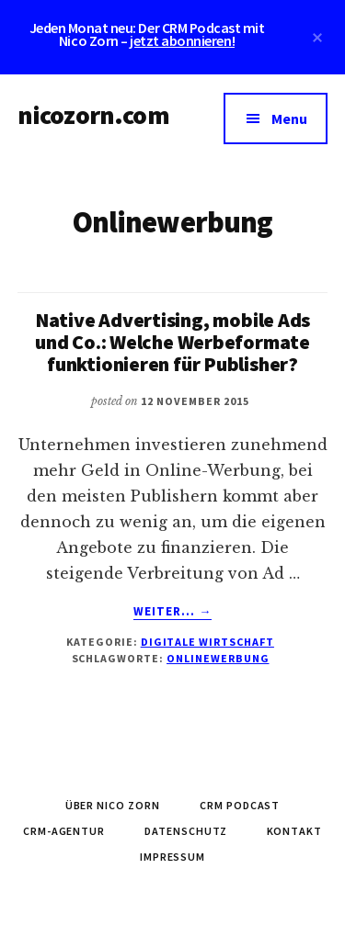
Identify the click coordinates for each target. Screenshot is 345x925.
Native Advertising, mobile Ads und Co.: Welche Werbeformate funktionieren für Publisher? (172, 342)
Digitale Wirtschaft (207, 642)
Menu (289, 118)
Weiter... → (172, 612)
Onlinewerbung (218, 658)
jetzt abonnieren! (182, 40)
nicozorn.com (93, 114)
